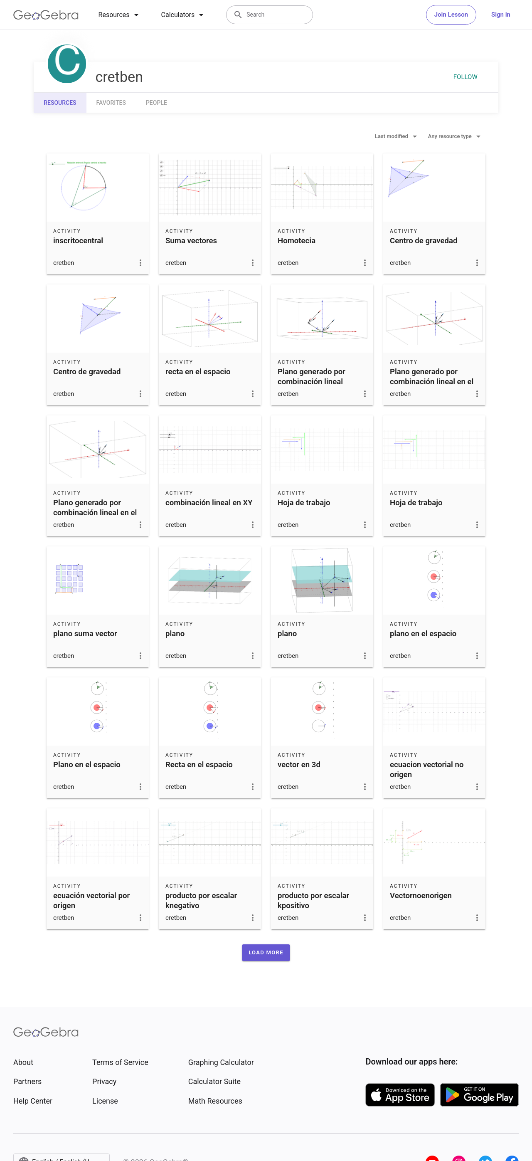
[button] (266, 952)
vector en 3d (299, 764)
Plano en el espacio (87, 764)
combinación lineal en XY (209, 502)
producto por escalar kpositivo (313, 900)
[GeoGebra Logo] (46, 15)
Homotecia (296, 240)
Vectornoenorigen (421, 895)
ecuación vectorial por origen (91, 900)
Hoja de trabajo (304, 502)
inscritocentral (78, 240)
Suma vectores (191, 240)
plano (175, 633)
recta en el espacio (198, 371)
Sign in (500, 14)
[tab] (120, 15)
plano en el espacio (423, 633)
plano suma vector (85, 633)
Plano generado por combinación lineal (311, 376)
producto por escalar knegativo (201, 900)
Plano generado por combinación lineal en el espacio (431, 381)
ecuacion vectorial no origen (426, 769)
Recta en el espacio (199, 764)
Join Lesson (451, 14)
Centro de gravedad (423, 240)
